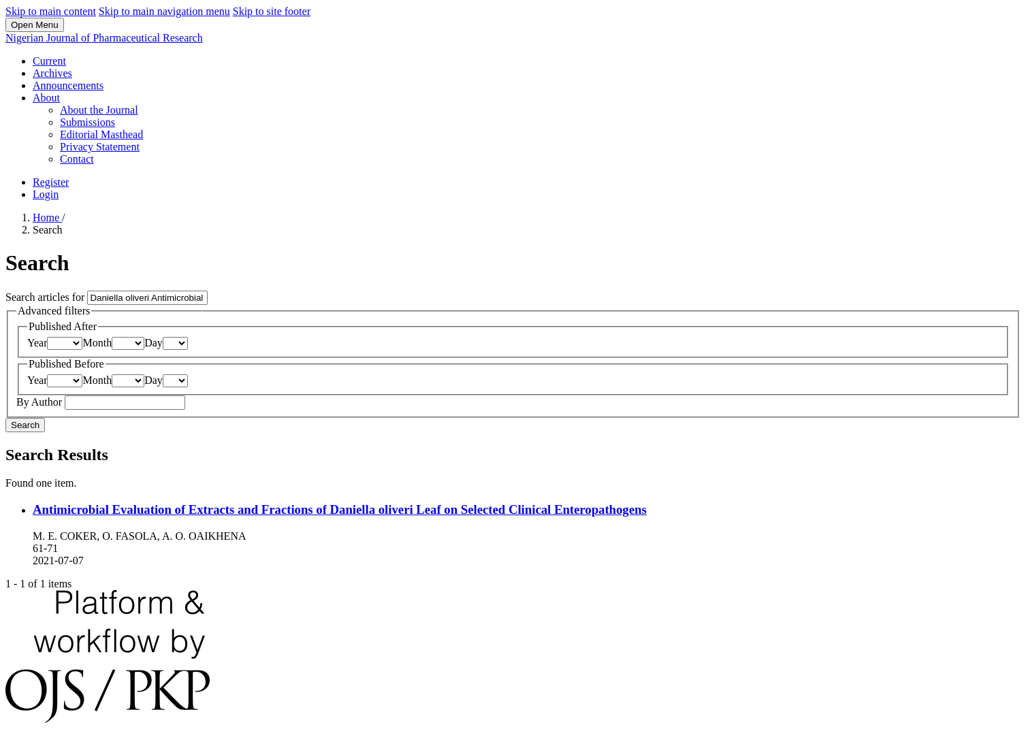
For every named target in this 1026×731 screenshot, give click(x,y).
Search (25, 425)
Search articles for (46, 297)
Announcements (68, 85)
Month (97, 342)
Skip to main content (50, 11)
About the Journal (99, 110)
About (46, 97)
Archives (52, 73)
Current (49, 61)
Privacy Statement (100, 146)
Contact (77, 159)
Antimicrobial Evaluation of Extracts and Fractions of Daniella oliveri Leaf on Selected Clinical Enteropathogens (340, 509)
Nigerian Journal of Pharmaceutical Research (104, 38)
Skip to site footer (271, 11)
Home (47, 217)
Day (153, 342)
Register (51, 182)
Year (37, 342)
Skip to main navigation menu (164, 11)
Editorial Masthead (101, 134)
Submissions (87, 122)
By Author (40, 402)
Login (46, 194)
